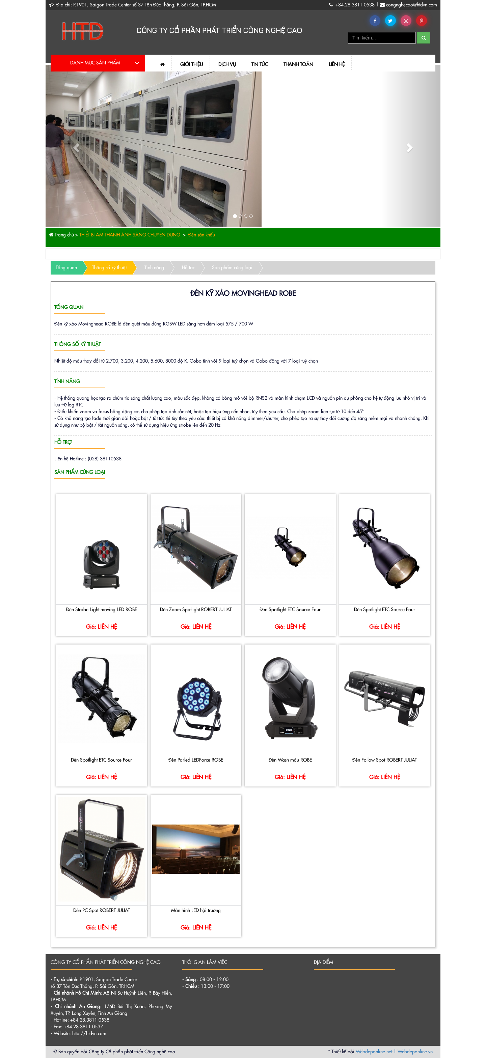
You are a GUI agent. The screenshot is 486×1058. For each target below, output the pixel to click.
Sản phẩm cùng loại (232, 267)
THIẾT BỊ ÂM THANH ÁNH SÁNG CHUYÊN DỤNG (129, 235)
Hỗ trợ (188, 267)
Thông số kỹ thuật (109, 267)
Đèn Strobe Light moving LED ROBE (101, 609)
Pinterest (422, 21)
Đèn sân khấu (201, 235)
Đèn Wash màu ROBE (290, 760)
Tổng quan (66, 267)
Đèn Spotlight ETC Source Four (290, 609)
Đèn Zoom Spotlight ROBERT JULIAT (196, 609)
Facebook (376, 21)
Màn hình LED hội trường (196, 910)
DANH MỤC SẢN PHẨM (95, 63)
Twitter (391, 21)
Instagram (407, 21)
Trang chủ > (63, 235)
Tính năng (154, 267)
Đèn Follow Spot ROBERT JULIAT (384, 760)
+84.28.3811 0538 (355, 5)
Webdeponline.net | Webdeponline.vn (394, 1052)
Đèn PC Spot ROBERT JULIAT (101, 910)
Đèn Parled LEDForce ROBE (195, 760)
